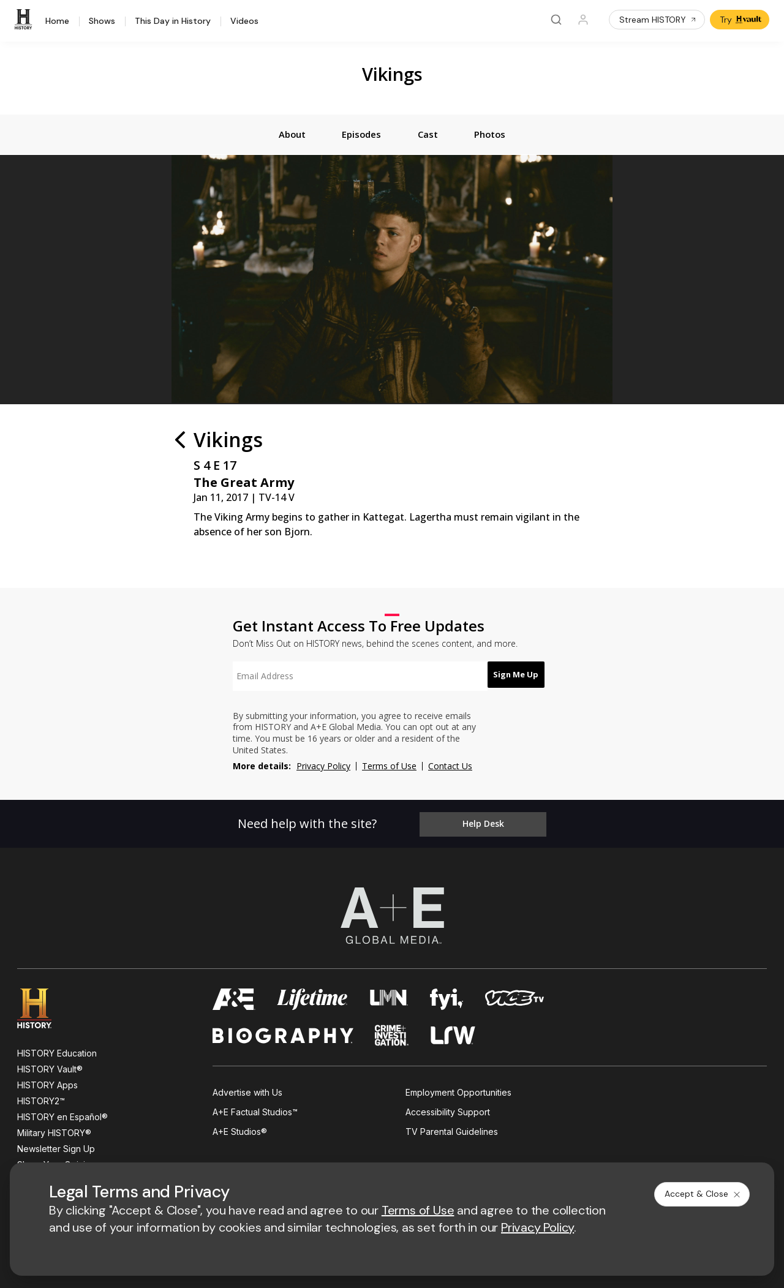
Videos (244, 21)
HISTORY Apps (47, 1083)
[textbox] (353, 678)
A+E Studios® (240, 1130)
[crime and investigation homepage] (392, 1033)
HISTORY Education (57, 1051)
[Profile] (583, 19)
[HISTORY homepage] (43, 1006)
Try (741, 19)
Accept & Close (703, 1193)
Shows (102, 21)
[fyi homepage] (446, 997)
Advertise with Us (247, 1090)
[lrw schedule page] (453, 1033)
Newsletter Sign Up (56, 1147)
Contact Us (450, 768)
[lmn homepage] (389, 997)
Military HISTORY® (54, 1131)
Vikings (392, 74)
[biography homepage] (283, 1033)
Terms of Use (389, 768)
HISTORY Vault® (50, 1067)
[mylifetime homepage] (312, 997)
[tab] (284, 135)
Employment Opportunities (458, 1090)
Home (57, 21)
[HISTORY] (25, 19)
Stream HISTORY (658, 19)
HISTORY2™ (41, 1099)
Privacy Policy (323, 768)
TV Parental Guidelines (451, 1130)
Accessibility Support (447, 1110)
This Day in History (173, 21)
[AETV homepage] (234, 997)
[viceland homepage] (514, 997)
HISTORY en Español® (62, 1115)
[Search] (556, 19)
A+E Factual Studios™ (255, 1110)
